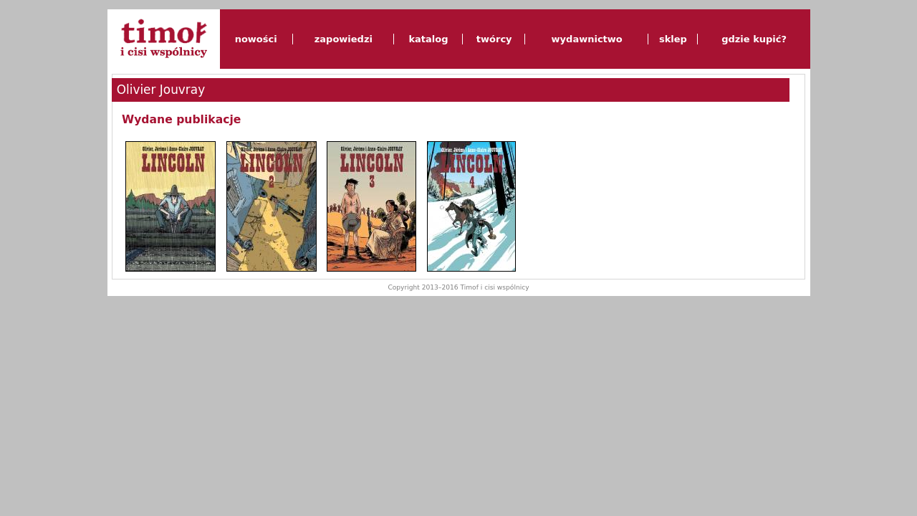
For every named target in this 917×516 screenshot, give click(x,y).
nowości (256, 39)
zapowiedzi (344, 39)
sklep (673, 39)
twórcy (494, 39)
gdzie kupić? (754, 39)
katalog (428, 39)
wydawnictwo (587, 39)
